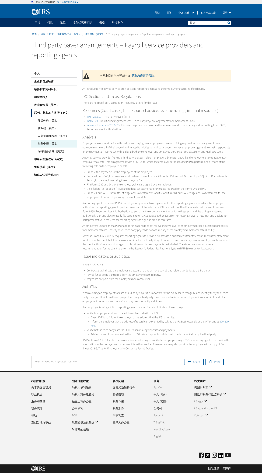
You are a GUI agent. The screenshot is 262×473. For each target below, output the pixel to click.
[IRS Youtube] (228, 455)
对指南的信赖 (80, 429)
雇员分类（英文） (48, 121)
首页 (34, 34)
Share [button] (196, 362)
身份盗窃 (118, 394)
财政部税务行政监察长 (209, 394)
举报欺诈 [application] (117, 22)
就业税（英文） (46, 128)
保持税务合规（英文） (51, 151)
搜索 (228, 22)
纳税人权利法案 (82, 387)
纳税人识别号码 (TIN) (46, 175)
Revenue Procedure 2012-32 (103, 125)
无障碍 (226, 468)
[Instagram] (214, 455)
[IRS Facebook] (201, 455)
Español (158, 387)
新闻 (169, 13)
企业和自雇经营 (44, 81)
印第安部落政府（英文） (49, 159)
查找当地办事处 (41, 422)
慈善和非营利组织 (45, 89)
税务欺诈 (118, 408)
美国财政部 (202, 387)
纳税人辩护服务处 (83, 394)
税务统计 (37, 408)
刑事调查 (118, 415)
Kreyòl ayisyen (161, 429)
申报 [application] (37, 22)
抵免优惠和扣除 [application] (82, 22)
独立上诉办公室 (82, 401)
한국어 (157, 408)
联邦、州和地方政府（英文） (65, 34)
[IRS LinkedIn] (220, 456)
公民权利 (77, 408)
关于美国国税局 (41, 387)
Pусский (158, 415)
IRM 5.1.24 (92, 121)
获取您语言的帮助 (143, 76)
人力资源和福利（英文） (52, 136)
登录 (227, 13)
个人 (37, 74)
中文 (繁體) (160, 401)
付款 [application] (50, 22)
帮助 (157, 13)
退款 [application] (63, 22)
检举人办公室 (121, 422)
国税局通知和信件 (124, 387)
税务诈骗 (118, 401)
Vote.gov (200, 415)
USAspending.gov (205, 408)
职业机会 (37, 394)
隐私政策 (213, 468)
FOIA (74, 415)
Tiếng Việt (159, 422)
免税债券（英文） (45, 167)
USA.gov (200, 401)
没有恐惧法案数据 (84, 422)
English (157, 436)
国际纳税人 (41, 97)
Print (217, 362)
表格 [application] (102, 22)
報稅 (43, 34)
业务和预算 (38, 401)
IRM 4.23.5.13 (94, 117)
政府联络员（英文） (46, 105)
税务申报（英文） (94, 34)
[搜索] (209, 23)
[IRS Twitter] (207, 456)
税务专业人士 (208, 13)
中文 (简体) (186, 13)
